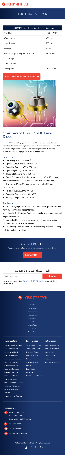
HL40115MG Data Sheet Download (20, 76)
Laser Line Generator (11, 369)
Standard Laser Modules (13, 345)
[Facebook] (31, 447)
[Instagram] (41, 447)
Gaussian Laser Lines (11, 365)
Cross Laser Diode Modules (14, 382)
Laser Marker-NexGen (52, 362)
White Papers (32, 318)
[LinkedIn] (36, 447)
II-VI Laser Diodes (32, 352)
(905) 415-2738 (15, 428)
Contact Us (31, 255)
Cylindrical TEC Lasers (12, 386)
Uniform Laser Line (11, 372)
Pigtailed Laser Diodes (34, 375)
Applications (32, 311)
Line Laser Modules (11, 362)
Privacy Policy (32, 331)
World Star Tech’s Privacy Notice (34, 281)
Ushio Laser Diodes (33, 348)
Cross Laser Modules (11, 375)
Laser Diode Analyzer (52, 345)
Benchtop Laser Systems (13, 396)
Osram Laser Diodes (33, 345)
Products (32, 308)
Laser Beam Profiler (51, 348)
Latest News (32, 325)
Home (32, 304)
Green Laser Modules (11, 352)
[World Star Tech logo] (32, 299)
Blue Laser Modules (11, 355)
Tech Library (32, 315)
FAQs (32, 321)
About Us (32, 328)
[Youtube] (26, 447)
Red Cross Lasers (10, 379)
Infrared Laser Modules (12, 359)
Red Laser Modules (11, 348)
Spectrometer (49, 352)
